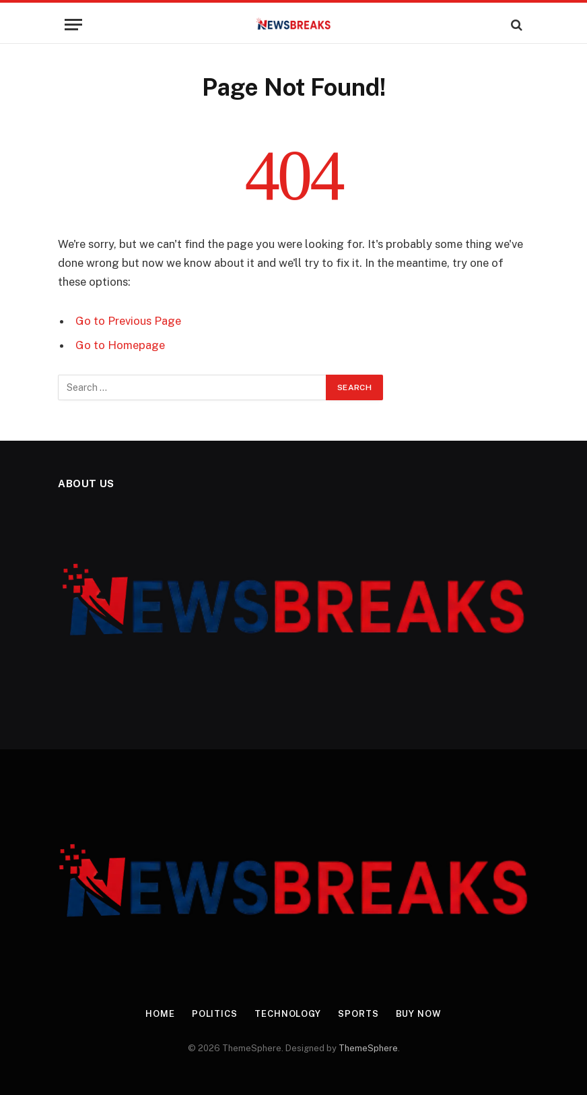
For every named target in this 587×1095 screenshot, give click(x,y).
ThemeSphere (368, 1048)
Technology (287, 1014)
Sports (358, 1014)
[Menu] (73, 24)
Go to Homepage (120, 345)
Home (160, 1014)
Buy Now (419, 1014)
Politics (215, 1014)
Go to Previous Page (128, 320)
